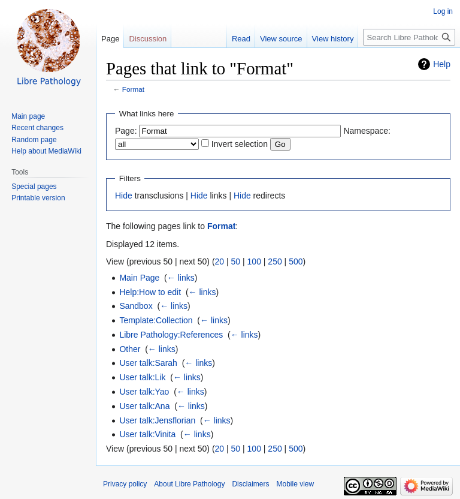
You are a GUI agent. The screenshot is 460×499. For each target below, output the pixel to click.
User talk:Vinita (147, 434)
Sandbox (135, 306)
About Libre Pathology (189, 484)
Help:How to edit (150, 292)
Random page (33, 140)
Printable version (38, 198)
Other (129, 349)
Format (133, 89)
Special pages (33, 186)
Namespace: (367, 131)
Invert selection (239, 144)
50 (236, 261)
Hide (123, 195)
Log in (443, 11)
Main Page (139, 277)
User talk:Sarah (148, 363)
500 (295, 261)
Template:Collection (155, 320)
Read (241, 38)
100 (254, 261)
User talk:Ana (144, 406)
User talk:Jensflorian (157, 420)
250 (275, 261)
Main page (28, 116)
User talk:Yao (144, 391)
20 (220, 261)
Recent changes (37, 128)
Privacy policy (125, 484)
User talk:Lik (142, 377)
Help (441, 64)
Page (110, 38)
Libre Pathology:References (171, 334)
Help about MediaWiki (46, 151)
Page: (126, 131)
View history (333, 38)
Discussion (148, 38)
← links (181, 277)
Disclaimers (250, 484)
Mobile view (295, 484)
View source (281, 38)
